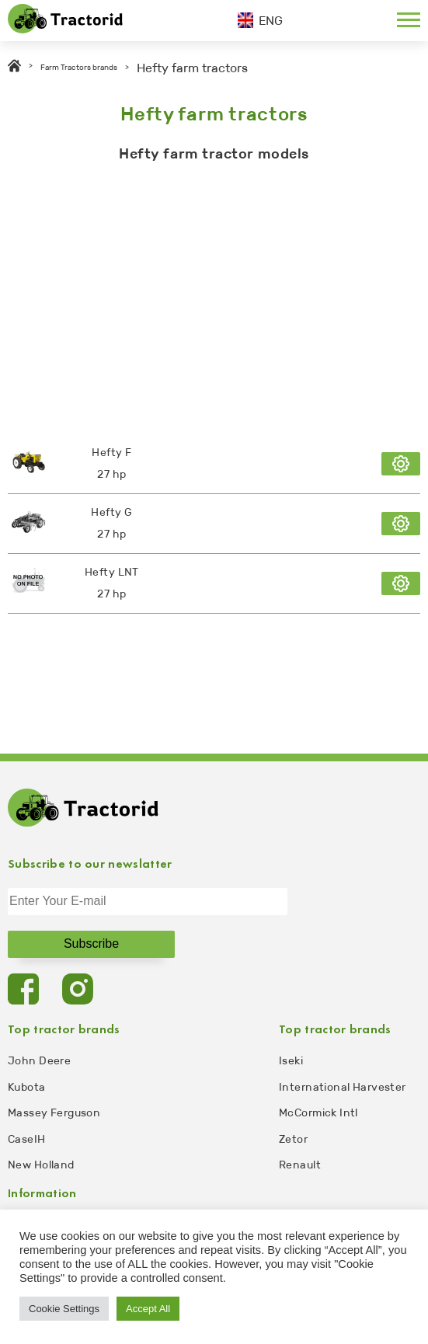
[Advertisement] (214, 294)
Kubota (27, 1087)
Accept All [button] (148, 1308)
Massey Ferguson (54, 1112)
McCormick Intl (318, 1112)
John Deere (39, 1060)
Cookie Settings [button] (64, 1308)
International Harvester (342, 1087)
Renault (300, 1165)
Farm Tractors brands (78, 67)
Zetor (293, 1139)
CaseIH (27, 1139)
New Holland (41, 1165)
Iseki (291, 1060)
